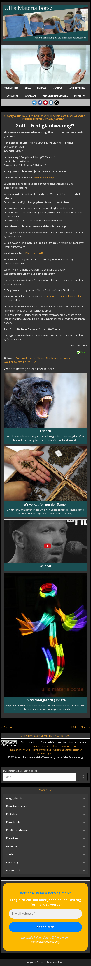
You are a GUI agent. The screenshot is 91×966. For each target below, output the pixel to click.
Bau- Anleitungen (31, 116)
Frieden (45, 431)
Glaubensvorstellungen (17, 361)
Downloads (30, 95)
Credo (32, 358)
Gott (63, 116)
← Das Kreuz (8, 727)
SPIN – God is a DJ (33, 253)
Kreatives (57, 87)
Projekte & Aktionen (43, 119)
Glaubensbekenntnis (58, 358)
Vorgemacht (12, 95)
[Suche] (83, 777)
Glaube (41, 358)
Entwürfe (55, 116)
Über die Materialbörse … (55, 95)
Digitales (41, 87)
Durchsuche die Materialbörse (20, 770)
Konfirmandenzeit (78, 87)
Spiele (28, 87)
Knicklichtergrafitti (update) (45, 700)
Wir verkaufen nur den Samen (46, 504)
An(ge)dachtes (11, 87)
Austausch (22, 358)
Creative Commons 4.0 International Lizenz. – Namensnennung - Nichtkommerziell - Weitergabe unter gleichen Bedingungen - (45, 749)
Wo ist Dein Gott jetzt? (46, 177)
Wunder (45, 566)
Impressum (79, 95)
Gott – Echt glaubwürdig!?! (45, 125)
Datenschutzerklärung (45, 942)
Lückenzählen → (80, 727)
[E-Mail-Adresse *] (45, 913)
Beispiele (45, 116)
